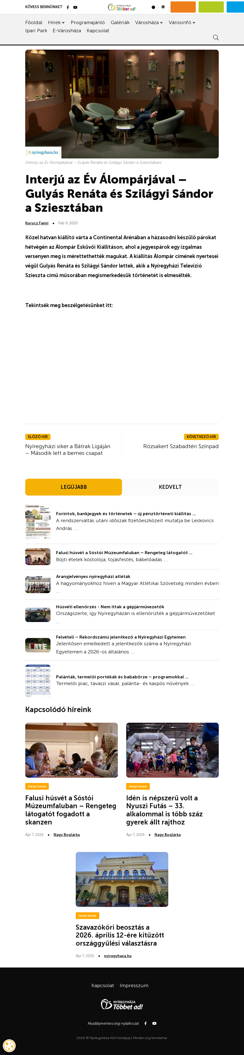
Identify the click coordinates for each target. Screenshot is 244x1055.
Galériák (120, 22)
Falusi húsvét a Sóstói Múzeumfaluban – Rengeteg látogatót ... (124, 552)
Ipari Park (36, 30)
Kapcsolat (98, 30)
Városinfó (180, 22)
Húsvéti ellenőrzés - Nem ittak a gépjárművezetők (110, 606)
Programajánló (88, 22)
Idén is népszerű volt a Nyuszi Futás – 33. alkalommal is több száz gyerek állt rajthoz (164, 810)
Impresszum (134, 985)
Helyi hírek (37, 786)
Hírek (54, 22)
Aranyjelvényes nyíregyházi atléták (93, 576)
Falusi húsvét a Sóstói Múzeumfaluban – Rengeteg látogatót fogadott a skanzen (70, 810)
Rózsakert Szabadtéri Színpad (181, 446)
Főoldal (33, 22)
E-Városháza (67, 30)
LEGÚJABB (74, 487)
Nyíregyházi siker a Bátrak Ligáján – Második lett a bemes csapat (68, 449)
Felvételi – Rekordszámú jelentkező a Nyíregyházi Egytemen (121, 637)
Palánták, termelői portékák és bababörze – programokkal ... (122, 676)
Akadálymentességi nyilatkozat (113, 1023)
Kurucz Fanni (37, 223)
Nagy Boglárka (67, 835)
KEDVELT (170, 487)
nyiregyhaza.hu (118, 956)
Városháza (147, 22)
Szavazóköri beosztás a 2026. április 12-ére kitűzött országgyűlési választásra (120, 935)
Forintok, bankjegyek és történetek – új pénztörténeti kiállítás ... (126, 513)
